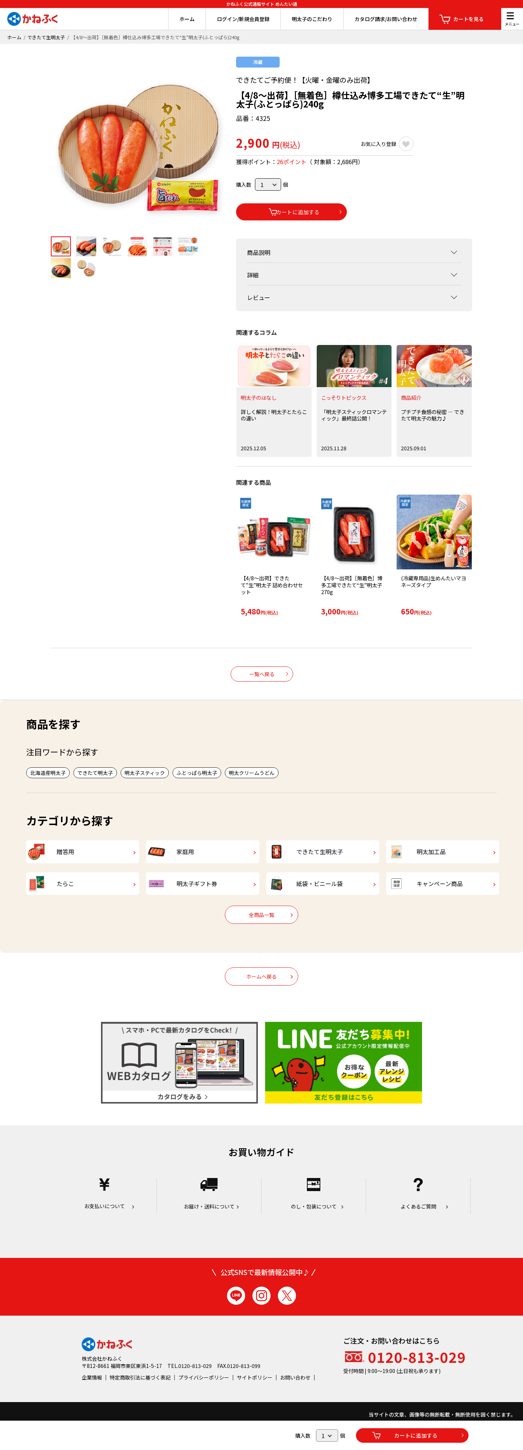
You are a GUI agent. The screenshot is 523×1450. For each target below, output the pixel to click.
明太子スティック (145, 772)
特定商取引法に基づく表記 (140, 1390)
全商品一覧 (261, 928)
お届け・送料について (209, 1207)
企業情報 (92, 1390)
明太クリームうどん (252, 772)
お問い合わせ (295, 1390)
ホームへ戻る (261, 990)
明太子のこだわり (312, 19)
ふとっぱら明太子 (197, 772)
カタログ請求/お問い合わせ (385, 19)
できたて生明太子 (46, 37)
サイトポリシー (254, 1390)
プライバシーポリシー (203, 1390)
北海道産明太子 (48, 772)
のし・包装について (314, 1207)
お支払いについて (104, 1207)
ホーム (187, 19)
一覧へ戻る (262, 673)
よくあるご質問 (418, 1207)
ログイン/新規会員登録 (243, 19)
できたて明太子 (95, 772)
